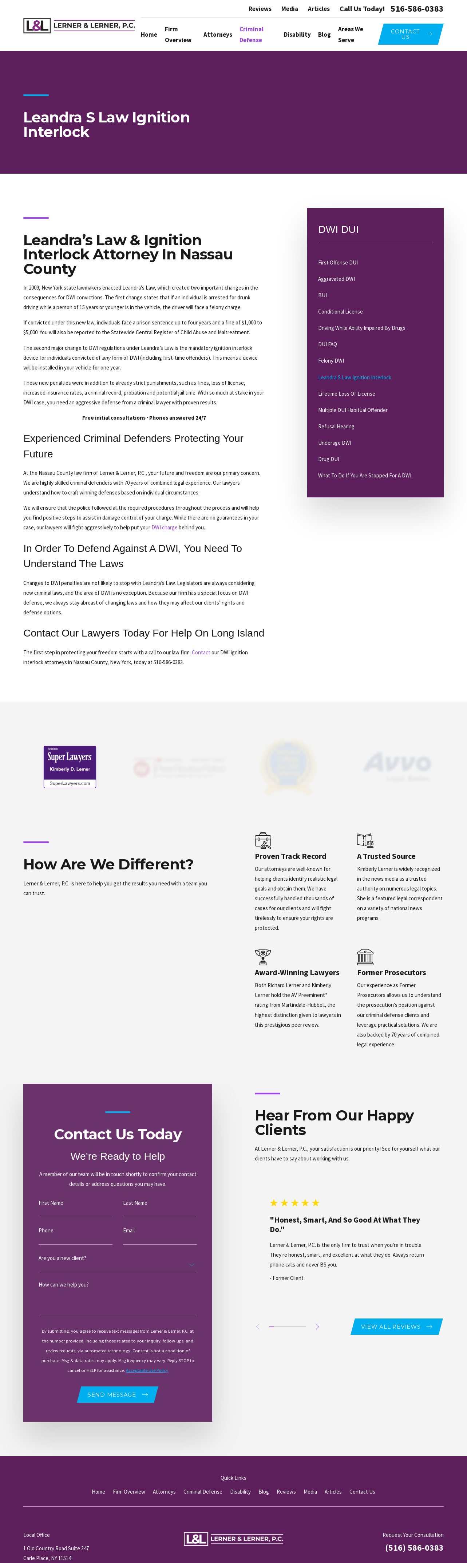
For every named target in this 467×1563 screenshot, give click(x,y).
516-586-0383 (417, 8)
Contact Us (362, 1491)
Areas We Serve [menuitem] (350, 34)
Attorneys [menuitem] (217, 35)
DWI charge (164, 527)
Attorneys (164, 1491)
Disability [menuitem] (297, 35)
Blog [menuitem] (324, 35)
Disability (240, 1491)
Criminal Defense (202, 1491)
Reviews (260, 9)
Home (98, 1491)
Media (289, 9)
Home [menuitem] (149, 35)
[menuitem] (375, 262)
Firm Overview (129, 1491)
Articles (319, 9)
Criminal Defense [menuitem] (252, 34)
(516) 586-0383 (414, 1547)
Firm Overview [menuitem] (178, 34)
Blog (263, 1491)
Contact (201, 652)
